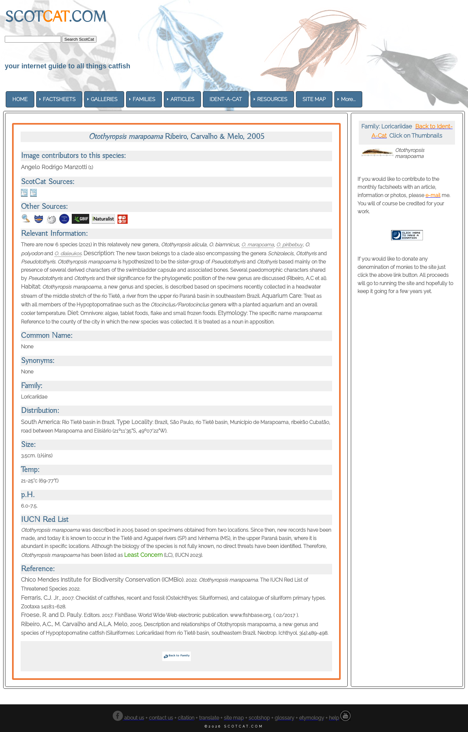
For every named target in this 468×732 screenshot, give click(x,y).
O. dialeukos (68, 253)
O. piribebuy (292, 245)
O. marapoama (258, 245)
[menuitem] (20, 99)
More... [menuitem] (348, 99)
